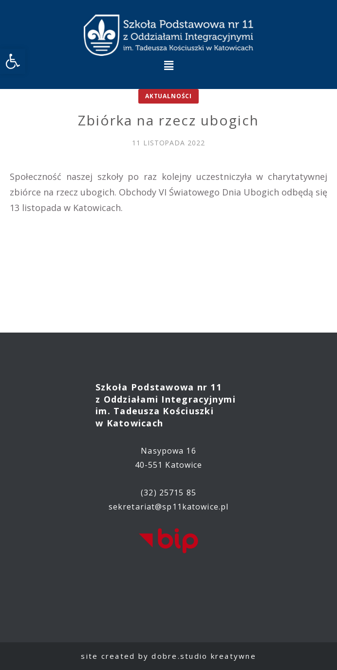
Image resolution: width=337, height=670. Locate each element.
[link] (12, 61)
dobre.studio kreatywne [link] (203, 656)
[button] (168, 65)
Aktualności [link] (168, 96)
